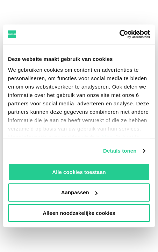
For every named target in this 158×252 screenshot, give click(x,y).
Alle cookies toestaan (79, 172)
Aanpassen (79, 192)
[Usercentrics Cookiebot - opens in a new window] (119, 34)
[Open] (139, 19)
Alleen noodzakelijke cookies (79, 213)
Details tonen (119, 151)
